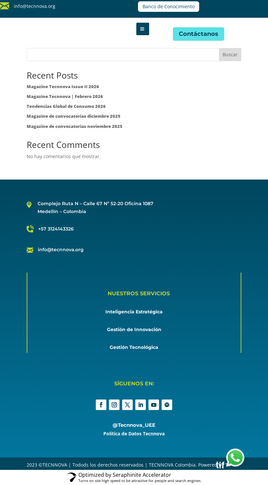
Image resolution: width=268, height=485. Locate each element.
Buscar (230, 54)
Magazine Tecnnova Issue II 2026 (63, 86)
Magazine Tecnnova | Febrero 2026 (65, 96)
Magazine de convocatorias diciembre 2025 (74, 116)
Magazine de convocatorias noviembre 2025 (74, 126)
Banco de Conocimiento (169, 6)
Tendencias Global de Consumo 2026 (66, 106)
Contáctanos (198, 33)
